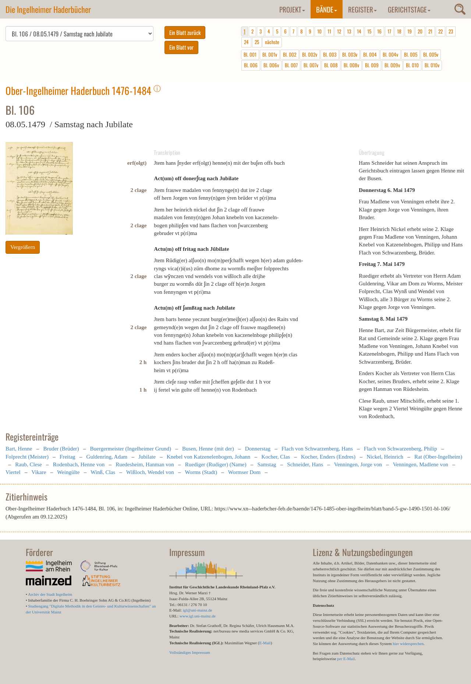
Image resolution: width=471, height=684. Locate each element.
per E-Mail (346, 658)
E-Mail (264, 643)
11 (329, 31)
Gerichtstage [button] (409, 9)
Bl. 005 (410, 54)
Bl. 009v (392, 65)
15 (369, 31)
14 (359, 31)
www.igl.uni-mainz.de (198, 616)
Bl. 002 (289, 54)
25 (257, 42)
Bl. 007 (291, 65)
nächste (272, 42)
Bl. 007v (311, 65)
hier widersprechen (408, 643)
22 (440, 31)
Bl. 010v (432, 65)
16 (379, 31)
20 (420, 31)
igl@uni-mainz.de (197, 610)
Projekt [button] (292, 9)
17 (389, 31)
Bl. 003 (329, 54)
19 (409, 31)
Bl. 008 (331, 65)
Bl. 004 (370, 54)
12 (339, 31)
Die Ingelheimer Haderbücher (48, 9)
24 (246, 42)
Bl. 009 (372, 65)
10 (319, 31)
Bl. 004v (390, 54)
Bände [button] (326, 9)
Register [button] (362, 9)
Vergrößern (22, 247)
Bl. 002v (309, 54)
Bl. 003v (349, 54)
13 (349, 31)
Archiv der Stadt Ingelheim (50, 594)
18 (399, 31)
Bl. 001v (269, 54)
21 (430, 31)
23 (451, 31)
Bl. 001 (250, 54)
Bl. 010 (412, 65)
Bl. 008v (351, 65)
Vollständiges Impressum (189, 652)
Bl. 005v (430, 54)
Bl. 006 (251, 65)
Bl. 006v (271, 65)
